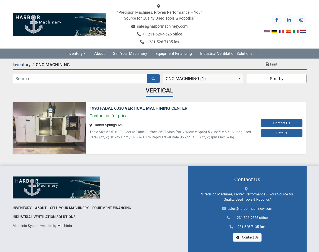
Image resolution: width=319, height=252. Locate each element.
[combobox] (203, 78)
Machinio (64, 226)
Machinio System (26, 226)
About (99, 53)
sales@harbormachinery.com (162, 26)
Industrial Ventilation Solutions (226, 53)
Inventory (74, 53)
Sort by (276, 78)
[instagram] (301, 20)
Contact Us (281, 123)
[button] (76, 53)
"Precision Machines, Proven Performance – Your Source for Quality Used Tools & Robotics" (159, 15)
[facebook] (277, 20)
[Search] (80, 78)
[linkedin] (289, 20)
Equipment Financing (173, 53)
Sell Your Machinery (130, 53)
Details (281, 133)
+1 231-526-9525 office (162, 34)
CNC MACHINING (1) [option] (186, 78)
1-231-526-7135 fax (162, 42)
